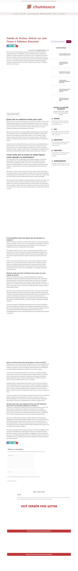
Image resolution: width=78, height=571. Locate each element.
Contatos (62, 14)
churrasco (44, 6)
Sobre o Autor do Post (39, 493)
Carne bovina (58, 141)
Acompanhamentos (34, 14)
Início (16, 14)
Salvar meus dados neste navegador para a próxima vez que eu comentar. (24, 478)
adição (10, 52)
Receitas (23, 14)
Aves (55, 130)
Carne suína (58, 152)
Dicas (55, 14)
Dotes (59, 568)
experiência (12, 59)
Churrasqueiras (46, 14)
